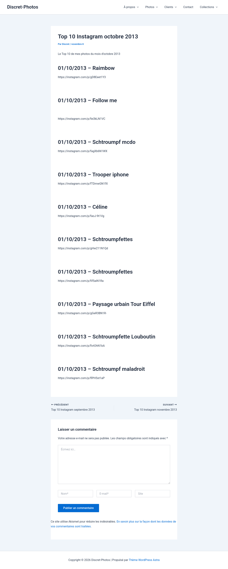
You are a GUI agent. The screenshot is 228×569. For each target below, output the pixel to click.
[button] (141, 7)
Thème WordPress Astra (144, 560)
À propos (135, 7)
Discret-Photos (22, 7)
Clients (173, 7)
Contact (190, 7)
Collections (209, 7)
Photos (155, 7)
